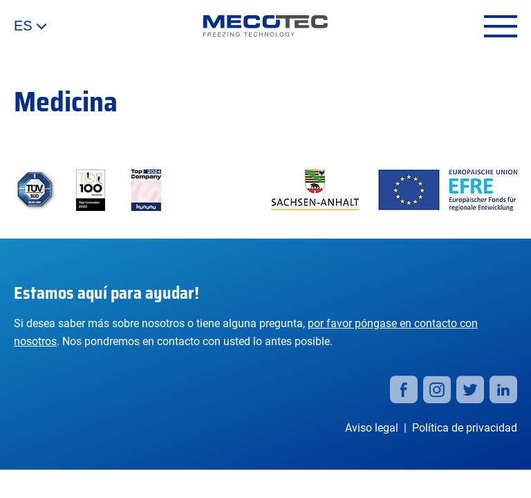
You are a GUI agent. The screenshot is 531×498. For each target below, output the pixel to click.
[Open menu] (500, 26)
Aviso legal (371, 427)
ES (30, 26)
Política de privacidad (464, 427)
